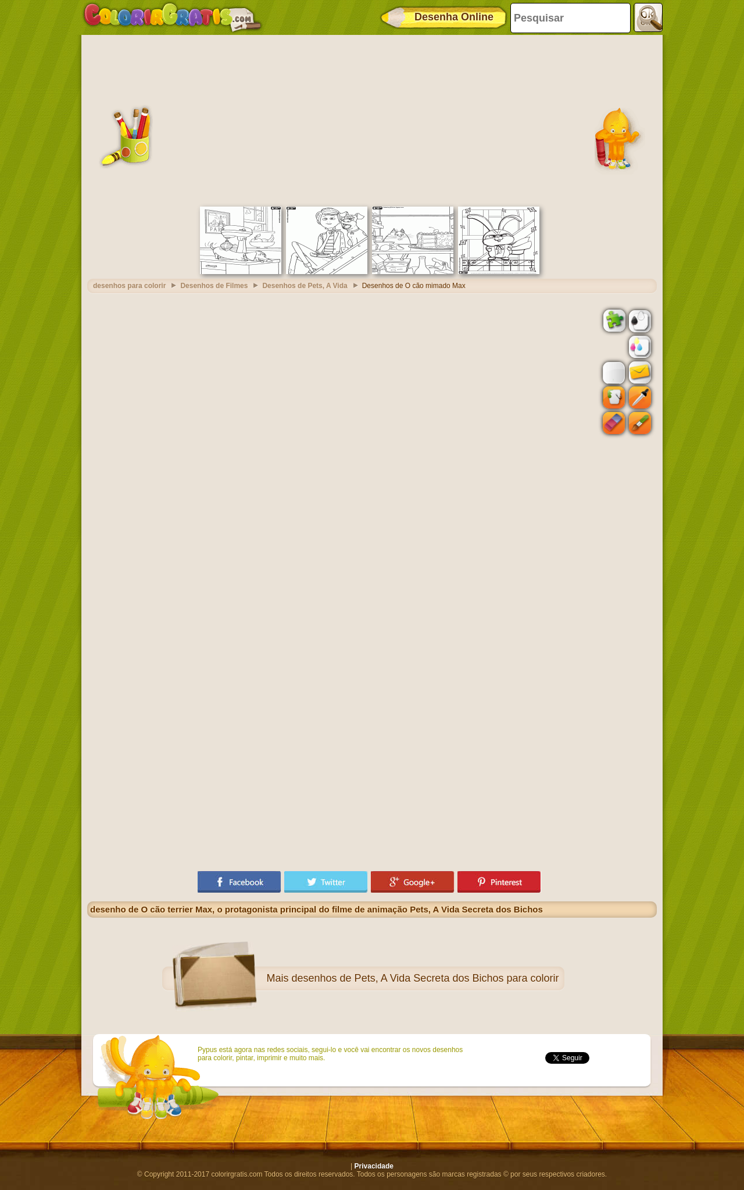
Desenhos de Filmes (214, 286)
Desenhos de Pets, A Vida (304, 286)
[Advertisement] (372, 119)
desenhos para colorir (129, 286)
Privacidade (374, 1166)
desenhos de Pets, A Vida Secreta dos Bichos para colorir (425, 978)
